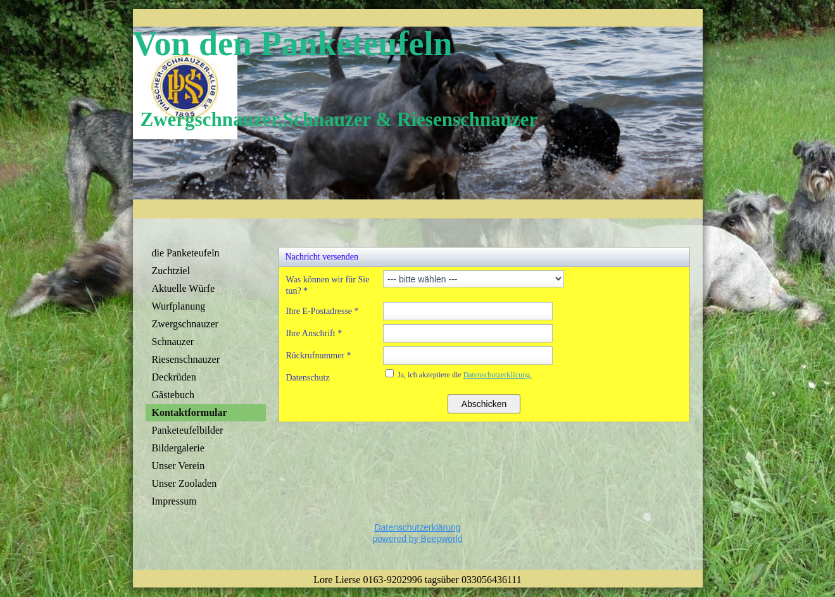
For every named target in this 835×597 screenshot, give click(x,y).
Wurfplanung (179, 306)
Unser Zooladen (184, 483)
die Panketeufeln (186, 253)
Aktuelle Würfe (183, 288)
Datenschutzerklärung (417, 527)
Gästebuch (173, 394)
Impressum (174, 501)
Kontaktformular (189, 412)
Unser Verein (178, 465)
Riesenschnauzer (186, 359)
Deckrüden (174, 377)
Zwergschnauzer (185, 323)
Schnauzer (173, 341)
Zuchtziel (171, 270)
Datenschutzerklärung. (497, 374)
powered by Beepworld (417, 539)
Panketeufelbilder (187, 430)
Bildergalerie (178, 448)
